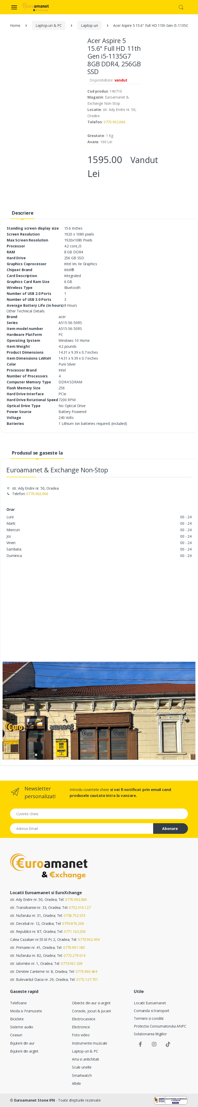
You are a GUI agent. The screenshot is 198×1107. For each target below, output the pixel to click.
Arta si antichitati (85, 1059)
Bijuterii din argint (24, 1051)
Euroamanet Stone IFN (34, 1100)
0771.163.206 (75, 931)
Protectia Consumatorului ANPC (160, 1026)
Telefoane (18, 1002)
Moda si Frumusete (26, 1010)
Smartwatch (82, 1075)
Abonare (170, 828)
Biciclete (17, 1018)
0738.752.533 (74, 915)
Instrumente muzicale (89, 1043)
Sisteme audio (21, 1026)
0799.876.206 (73, 923)
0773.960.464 (86, 971)
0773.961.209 (71, 963)
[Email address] (81, 828)
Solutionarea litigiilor (150, 1033)
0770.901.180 (74, 947)
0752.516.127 (79, 907)
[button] (181, 7)
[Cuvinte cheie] (99, 814)
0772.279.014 (74, 955)
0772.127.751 (87, 979)
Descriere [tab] (23, 213)
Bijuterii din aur (22, 1043)
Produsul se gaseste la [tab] (37, 453)
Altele (76, 1083)
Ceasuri (16, 1034)
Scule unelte (82, 1067)
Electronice (81, 1026)
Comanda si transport (151, 1010)
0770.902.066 (114, 121)
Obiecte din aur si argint (91, 1002)
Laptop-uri (89, 25)
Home (15, 25)
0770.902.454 (89, 939)
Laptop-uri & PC (49, 25)
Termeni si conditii (148, 1018)
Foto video (81, 1034)
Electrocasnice (83, 1018)
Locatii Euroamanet (150, 1002)
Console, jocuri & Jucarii (91, 1010)
